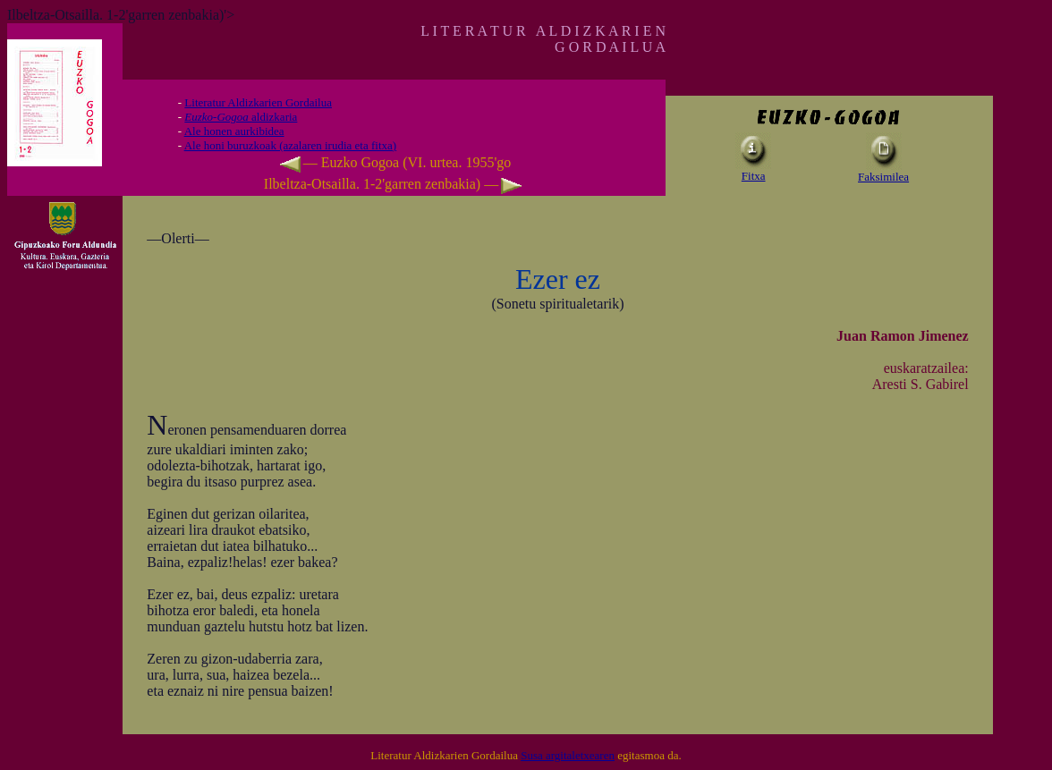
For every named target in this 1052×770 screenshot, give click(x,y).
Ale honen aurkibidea (234, 131)
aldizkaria (240, 116)
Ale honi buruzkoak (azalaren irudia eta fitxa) (290, 145)
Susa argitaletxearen (568, 755)
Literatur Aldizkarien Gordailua (258, 102)
